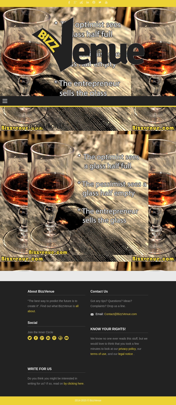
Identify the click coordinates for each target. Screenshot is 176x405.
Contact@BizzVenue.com (120, 314)
